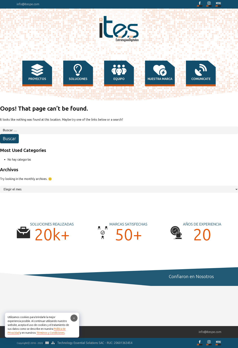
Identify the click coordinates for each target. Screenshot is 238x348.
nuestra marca (160, 72)
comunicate (200, 72)
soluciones (78, 72)
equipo (119, 72)
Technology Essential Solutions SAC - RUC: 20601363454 (94, 343)
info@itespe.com (28, 4)
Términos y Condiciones (50, 332)
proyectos (37, 72)
